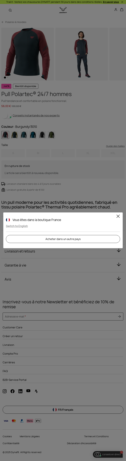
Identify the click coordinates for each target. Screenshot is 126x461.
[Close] (118, 216)
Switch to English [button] (17, 226)
